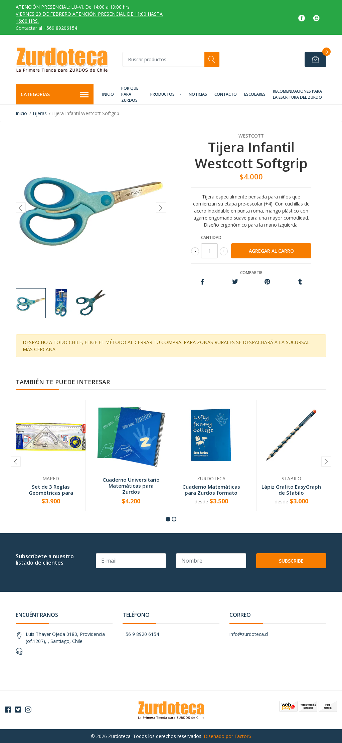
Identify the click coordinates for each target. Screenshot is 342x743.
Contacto (225, 94)
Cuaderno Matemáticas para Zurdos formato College (211, 492)
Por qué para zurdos (129, 94)
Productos (162, 94)
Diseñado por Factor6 (227, 736)
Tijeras (39, 113)
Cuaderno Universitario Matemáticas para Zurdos (131, 485)
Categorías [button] (55, 94)
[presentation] (21, 207)
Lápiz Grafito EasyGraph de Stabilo (291, 489)
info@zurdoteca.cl (248, 634)
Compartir (251, 272)
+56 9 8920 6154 (141, 634)
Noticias (198, 94)
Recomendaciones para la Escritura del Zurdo (297, 94)
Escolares (255, 94)
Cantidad (211, 237)
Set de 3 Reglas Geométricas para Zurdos (51, 492)
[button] (168, 519)
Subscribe (291, 561)
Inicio (108, 94)
